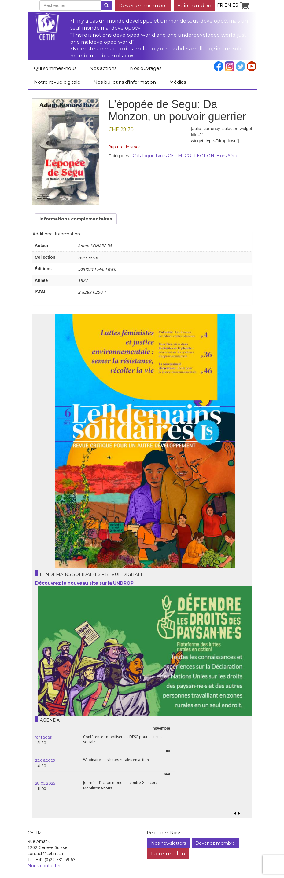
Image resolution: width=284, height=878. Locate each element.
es (235, 5)
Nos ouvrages (145, 68)
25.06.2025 (45, 760)
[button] (239, 813)
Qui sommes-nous (55, 68)
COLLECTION (199, 155)
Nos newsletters (168, 843)
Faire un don (194, 5)
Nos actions (103, 68)
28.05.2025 (45, 783)
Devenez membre (143, 5)
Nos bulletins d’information (125, 82)
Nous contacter (44, 866)
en (227, 5)
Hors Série (227, 155)
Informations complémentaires (75, 219)
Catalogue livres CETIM (157, 155)
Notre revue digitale (57, 82)
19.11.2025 (43, 737)
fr (220, 5)
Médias (177, 82)
